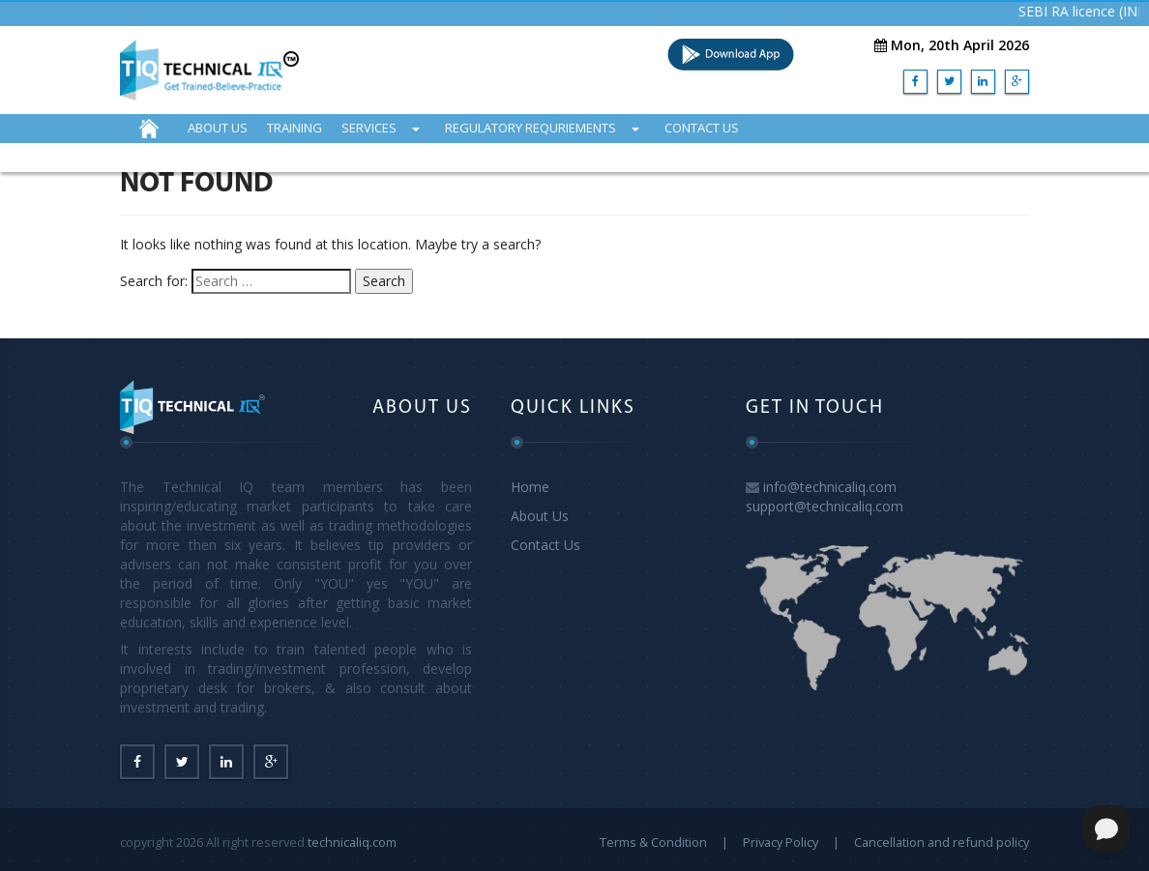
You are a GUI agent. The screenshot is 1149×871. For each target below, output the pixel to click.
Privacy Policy (780, 842)
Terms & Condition (653, 842)
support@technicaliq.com (824, 506)
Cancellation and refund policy (941, 842)
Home (530, 487)
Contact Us (545, 545)
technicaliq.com (352, 842)
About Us (540, 516)
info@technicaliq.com (830, 487)
